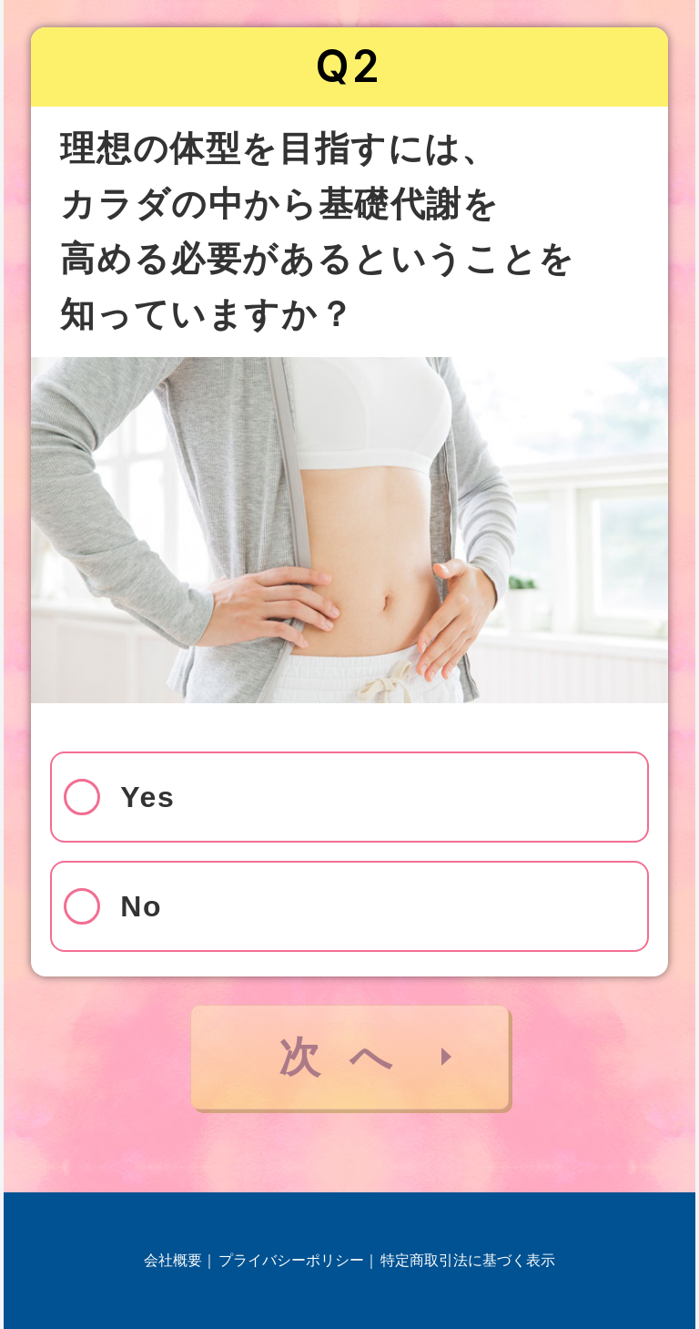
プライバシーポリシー (291, 1260)
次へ (350, 1056)
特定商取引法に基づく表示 (467, 1260)
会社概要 (173, 1260)
